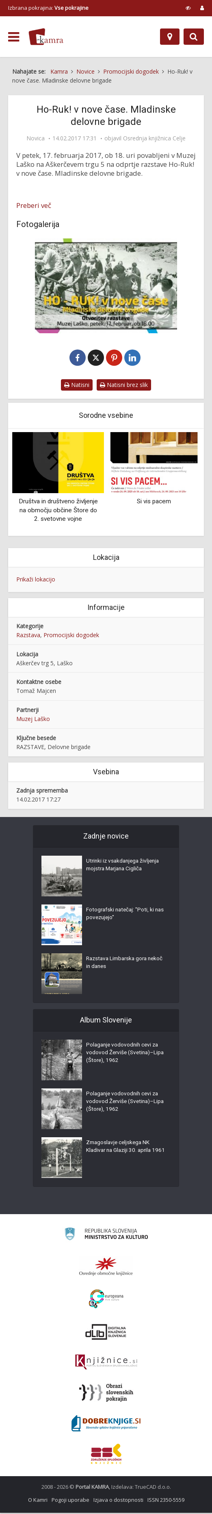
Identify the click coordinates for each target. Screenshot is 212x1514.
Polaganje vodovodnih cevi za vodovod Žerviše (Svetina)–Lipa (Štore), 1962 (124, 1055)
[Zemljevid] (170, 36)
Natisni (76, 385)
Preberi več (33, 205)
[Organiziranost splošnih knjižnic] (106, 1267)
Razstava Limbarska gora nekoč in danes (118, 964)
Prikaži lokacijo (35, 580)
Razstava (28, 636)
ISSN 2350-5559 (165, 1501)
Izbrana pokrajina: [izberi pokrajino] (48, 7)
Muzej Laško (33, 720)
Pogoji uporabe (70, 1501)
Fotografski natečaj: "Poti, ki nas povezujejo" (121, 916)
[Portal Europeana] (106, 1300)
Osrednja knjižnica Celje (154, 138)
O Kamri (38, 1501)
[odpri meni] (13, 37)
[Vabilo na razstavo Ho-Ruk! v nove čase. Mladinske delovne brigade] (106, 285)
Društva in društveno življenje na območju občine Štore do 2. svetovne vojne (58, 510)
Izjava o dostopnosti (118, 1501)
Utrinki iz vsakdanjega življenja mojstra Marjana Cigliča (124, 867)
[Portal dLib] (106, 1333)
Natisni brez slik (124, 385)
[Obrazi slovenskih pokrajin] (106, 1394)
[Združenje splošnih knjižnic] (106, 1455)
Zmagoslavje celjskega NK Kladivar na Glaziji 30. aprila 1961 (120, 1152)
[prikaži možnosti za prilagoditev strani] (188, 7)
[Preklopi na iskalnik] (194, 36)
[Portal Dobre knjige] (106, 1424)
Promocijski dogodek (71, 636)
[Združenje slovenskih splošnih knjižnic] (106, 1363)
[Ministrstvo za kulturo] (106, 1236)
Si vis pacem (154, 502)
